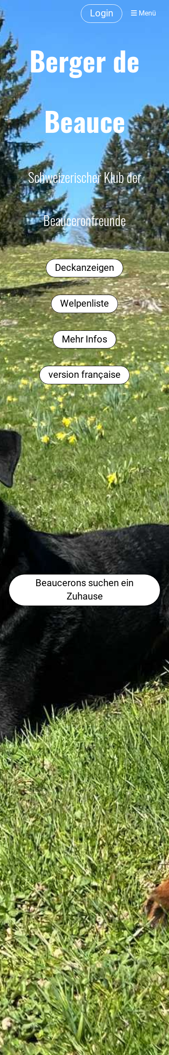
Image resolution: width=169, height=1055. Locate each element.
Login (101, 13)
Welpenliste (84, 303)
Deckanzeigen (84, 267)
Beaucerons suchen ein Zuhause (84, 590)
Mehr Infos (84, 339)
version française (84, 374)
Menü (143, 13)
